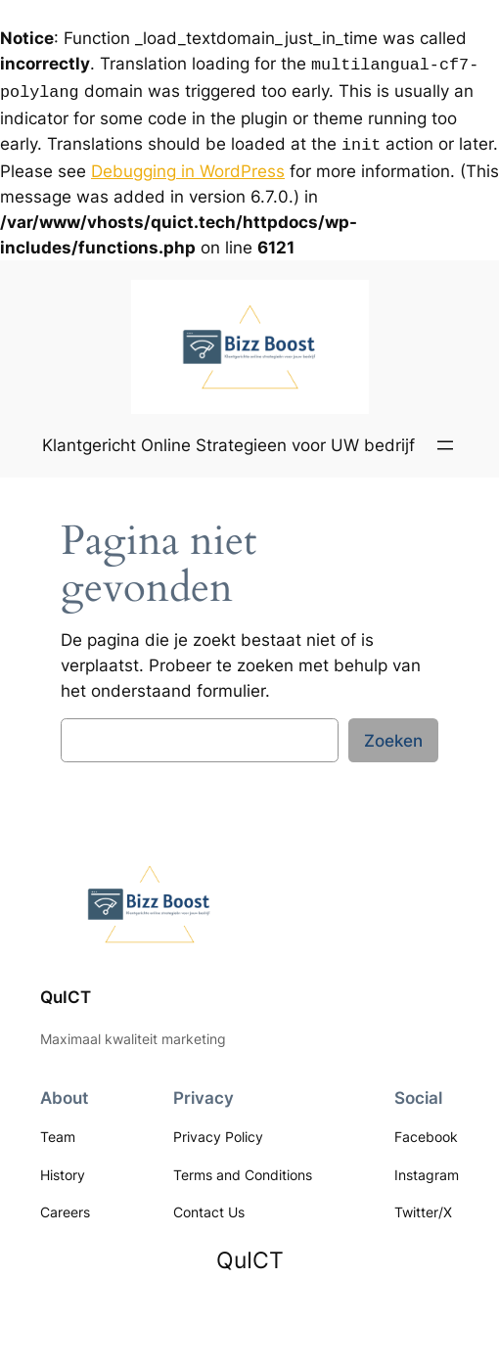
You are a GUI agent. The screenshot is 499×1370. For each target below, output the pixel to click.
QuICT (65, 991)
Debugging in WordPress (188, 165)
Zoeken (393, 735)
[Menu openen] (445, 439)
